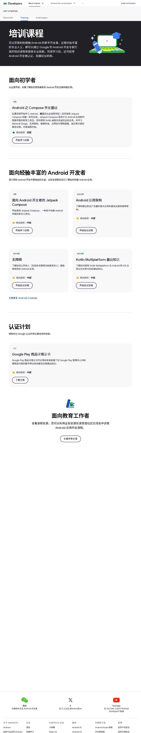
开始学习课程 (22, 140)
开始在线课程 (86, 230)
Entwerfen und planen (61, 3)
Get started (10, 11)
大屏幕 (52, 727)
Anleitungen (42, 17)
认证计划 (19, 326)
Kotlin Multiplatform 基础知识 (98, 260)
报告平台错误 (124, 727)
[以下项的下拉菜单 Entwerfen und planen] (75, 3)
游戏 (28, 727)
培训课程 (26, 34)
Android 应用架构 (89, 200)
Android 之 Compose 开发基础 (34, 108)
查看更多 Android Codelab (23, 298)
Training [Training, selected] (24, 17)
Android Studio (128, 3)
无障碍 (17, 260)
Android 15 (77, 727)
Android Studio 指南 (104, 727)
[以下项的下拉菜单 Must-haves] (44, 3)
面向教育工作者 (71, 416)
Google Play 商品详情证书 (31, 354)
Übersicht (8, 17)
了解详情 (20, 380)
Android (6, 727)
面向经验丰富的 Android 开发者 (47, 172)
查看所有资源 (70, 438)
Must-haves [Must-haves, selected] (34, 3)
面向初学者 (22, 80)
